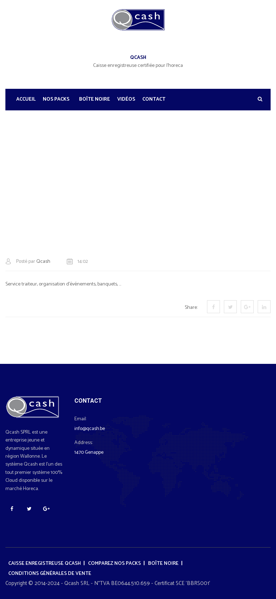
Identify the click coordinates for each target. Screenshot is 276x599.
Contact (153, 99)
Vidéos (126, 99)
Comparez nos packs (114, 563)
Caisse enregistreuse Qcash (44, 563)
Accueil (26, 99)
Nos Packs (56, 99)
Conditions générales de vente (49, 574)
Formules (125, 150)
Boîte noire (94, 99)
